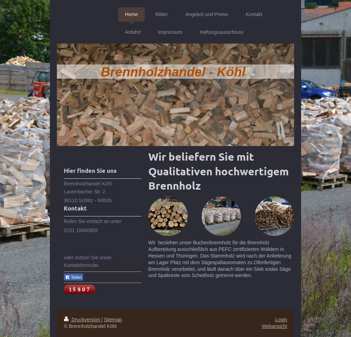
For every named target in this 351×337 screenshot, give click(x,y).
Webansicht (274, 326)
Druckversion (82, 319)
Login (281, 319)
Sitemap (113, 319)
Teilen (73, 277)
